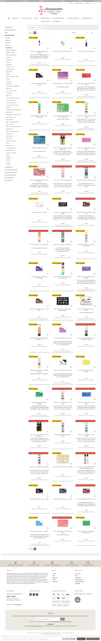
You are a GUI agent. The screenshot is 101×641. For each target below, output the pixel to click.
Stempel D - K (8, 40)
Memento (8, 107)
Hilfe (54, 575)
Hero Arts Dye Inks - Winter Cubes (86, 181)
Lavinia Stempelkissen (10, 100)
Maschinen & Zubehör (10, 30)
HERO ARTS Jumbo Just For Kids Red (86, 84)
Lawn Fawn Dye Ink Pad (11, 102)
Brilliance (8, 62)
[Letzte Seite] (42, 32)
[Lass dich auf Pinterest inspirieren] (37, 594)
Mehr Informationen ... (44, 639)
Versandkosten (47, 632)
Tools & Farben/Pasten (10, 175)
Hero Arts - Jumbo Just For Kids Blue (86, 405)
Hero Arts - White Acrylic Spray (86, 51)
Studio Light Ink (9, 145)
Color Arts (8, 74)
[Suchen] (71, 3)
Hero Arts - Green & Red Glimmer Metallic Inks (39, 437)
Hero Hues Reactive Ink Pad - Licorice (39, 84)
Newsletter (77, 583)
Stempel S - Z (8, 45)
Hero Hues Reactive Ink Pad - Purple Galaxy (39, 278)
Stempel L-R (8, 42)
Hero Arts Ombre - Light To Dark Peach (63, 534)
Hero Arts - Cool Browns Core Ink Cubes (63, 405)
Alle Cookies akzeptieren (93, 639)
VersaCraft (8, 164)
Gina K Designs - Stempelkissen (13, 86)
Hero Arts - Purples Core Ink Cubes (39, 469)
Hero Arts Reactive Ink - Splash (39, 534)
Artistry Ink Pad (9, 59)
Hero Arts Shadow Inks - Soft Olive (62, 469)
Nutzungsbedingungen (67, 621)
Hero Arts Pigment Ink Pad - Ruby (86, 501)
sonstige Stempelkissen (11, 148)
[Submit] (62, 619)
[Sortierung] (79, 33)
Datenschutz (78, 577)
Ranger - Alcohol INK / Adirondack (13, 126)
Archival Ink (8, 57)
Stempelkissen (8, 47)
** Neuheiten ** (9, 27)
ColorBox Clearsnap (10, 69)
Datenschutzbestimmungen (36, 626)
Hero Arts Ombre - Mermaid (39, 148)
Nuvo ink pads (9, 112)
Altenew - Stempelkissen (11, 50)
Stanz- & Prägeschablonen (11, 169)
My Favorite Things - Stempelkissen (13, 109)
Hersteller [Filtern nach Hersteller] (32, 27)
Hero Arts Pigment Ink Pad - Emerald (39, 405)
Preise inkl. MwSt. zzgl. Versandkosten (63, 59)
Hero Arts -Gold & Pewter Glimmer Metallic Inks (62, 149)
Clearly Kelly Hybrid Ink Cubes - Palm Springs (39, 116)
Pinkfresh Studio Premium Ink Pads (13, 114)
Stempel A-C (8, 37)
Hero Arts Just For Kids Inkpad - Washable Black (62, 311)
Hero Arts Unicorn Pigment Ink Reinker (39, 52)
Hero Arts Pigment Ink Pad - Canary (86, 372)
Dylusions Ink (9, 83)
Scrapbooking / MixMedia (11, 172)
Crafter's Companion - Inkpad (12, 76)
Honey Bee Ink (9, 93)
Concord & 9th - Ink (10, 67)
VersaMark (8, 160)
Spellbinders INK (9, 136)
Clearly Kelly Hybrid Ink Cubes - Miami (62, 437)
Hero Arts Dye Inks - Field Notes (63, 245)
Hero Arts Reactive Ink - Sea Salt (63, 372)
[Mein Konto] (88, 3)
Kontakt (54, 573)
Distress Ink (8, 81)
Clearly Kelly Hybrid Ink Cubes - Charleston (86, 246)
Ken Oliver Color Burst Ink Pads (12, 98)
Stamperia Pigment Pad (11, 140)
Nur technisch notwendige (69, 639)
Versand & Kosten (79, 579)
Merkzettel (55, 581)
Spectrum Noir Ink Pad (11, 150)
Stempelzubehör (9, 167)
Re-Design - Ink (9, 133)
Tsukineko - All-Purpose (11, 152)
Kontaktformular (18, 604)
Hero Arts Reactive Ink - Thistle (62, 339)
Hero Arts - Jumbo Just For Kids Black (62, 213)
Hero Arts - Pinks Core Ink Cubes (63, 181)
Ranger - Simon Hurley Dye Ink (12, 131)
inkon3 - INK (8, 95)
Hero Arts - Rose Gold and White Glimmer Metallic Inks (86, 469)
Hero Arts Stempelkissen (11, 90)
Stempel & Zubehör (9, 35)
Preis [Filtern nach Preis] (41, 27)
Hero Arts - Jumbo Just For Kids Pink (86, 149)
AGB (76, 575)
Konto (54, 579)
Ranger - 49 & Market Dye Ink (12, 121)
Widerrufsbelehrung (79, 581)
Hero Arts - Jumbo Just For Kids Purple (86, 278)
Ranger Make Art (9, 129)
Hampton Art (8, 88)
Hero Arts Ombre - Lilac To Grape (63, 83)
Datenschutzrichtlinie (57, 621)
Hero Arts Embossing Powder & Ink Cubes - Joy (62, 278)
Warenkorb (55, 577)
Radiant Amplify (9, 119)
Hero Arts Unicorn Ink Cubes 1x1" (62, 51)
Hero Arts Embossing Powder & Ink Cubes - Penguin (86, 340)
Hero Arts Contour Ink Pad (39, 213)
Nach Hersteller (8, 180)
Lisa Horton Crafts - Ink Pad (12, 105)
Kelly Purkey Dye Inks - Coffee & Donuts (39, 372)
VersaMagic (8, 157)
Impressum (77, 573)
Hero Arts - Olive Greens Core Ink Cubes (86, 116)
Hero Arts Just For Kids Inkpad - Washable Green (86, 534)
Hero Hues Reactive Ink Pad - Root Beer (39, 311)
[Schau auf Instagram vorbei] (33, 594)
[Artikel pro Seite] (94, 33)
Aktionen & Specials (9, 177)
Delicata (7, 78)
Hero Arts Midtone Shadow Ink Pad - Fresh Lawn (62, 116)
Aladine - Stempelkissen (11, 55)
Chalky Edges (9, 64)
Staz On (7, 143)
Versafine (8, 155)
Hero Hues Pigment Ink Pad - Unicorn (86, 311)
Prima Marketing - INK (10, 117)
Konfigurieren (81, 639)
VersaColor (8, 162)
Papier (6, 32)
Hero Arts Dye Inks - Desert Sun (39, 245)
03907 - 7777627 (11, 596)
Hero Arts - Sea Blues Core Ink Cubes (86, 437)
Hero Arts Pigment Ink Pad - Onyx (39, 501)
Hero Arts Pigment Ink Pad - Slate (63, 501)
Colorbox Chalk (9, 71)
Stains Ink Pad (9, 138)
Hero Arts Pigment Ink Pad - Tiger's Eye (86, 213)
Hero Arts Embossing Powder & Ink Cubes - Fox (39, 340)
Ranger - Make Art (10, 124)
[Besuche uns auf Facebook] (30, 594)
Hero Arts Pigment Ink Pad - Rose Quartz (39, 181)
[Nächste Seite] (40, 32)
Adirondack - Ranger (10, 52)
